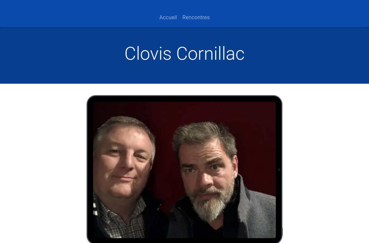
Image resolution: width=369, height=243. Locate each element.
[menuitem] (168, 17)
